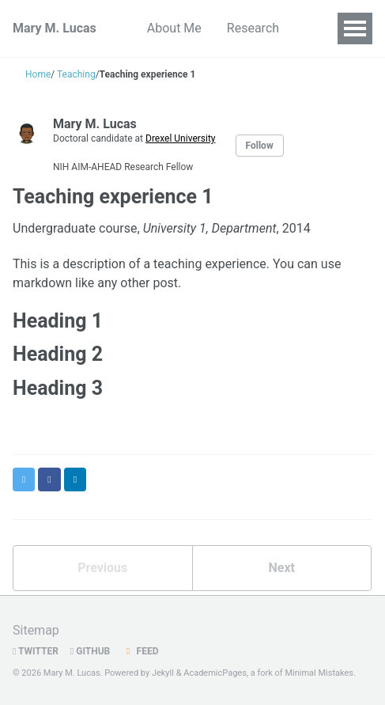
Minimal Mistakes (319, 673)
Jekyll (163, 673)
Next (282, 567)
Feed (140, 651)
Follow (260, 145)
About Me (174, 28)
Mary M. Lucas (54, 28)
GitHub (90, 651)
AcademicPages (215, 673)
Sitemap (36, 630)
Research (253, 28)
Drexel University (180, 138)
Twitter (36, 651)
